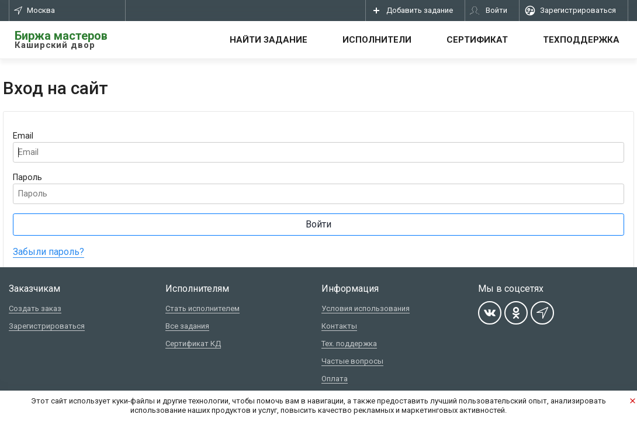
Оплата (334, 378)
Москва (34, 10)
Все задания (187, 326)
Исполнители (376, 39)
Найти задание (268, 39)
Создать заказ (35, 308)
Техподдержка (581, 39)
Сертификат (477, 39)
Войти (318, 224)
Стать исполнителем (202, 308)
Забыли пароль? (48, 251)
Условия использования (365, 308)
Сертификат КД (193, 343)
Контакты (339, 326)
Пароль (27, 177)
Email (23, 136)
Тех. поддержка (349, 343)
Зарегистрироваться (47, 326)
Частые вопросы (352, 361)
